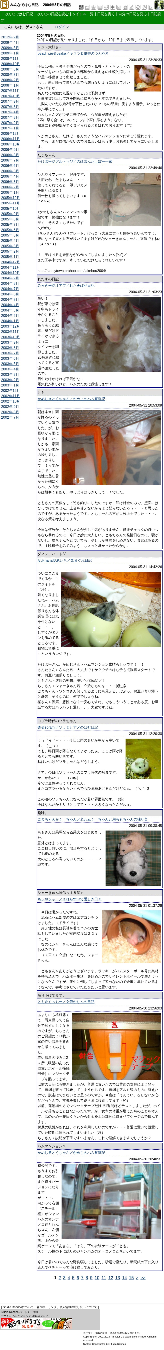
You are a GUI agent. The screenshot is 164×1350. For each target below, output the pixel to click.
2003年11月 (10, 332)
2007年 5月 (10, 107)
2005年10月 (10, 208)
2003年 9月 (10, 342)
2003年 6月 (10, 358)
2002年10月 (10, 401)
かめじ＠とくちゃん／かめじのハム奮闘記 (71, 399)
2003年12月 (10, 326)
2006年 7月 (10, 160)
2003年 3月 (10, 374)
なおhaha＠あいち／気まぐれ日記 (65, 560)
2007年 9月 (10, 101)
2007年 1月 (10, 128)
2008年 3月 (10, 75)
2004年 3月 (10, 310)
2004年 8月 (10, 283)
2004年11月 (10, 267)
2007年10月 (10, 96)
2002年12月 (10, 391)
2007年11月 (10, 91)
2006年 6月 (10, 166)
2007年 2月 (10, 123)
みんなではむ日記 (19, 14)
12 (110, 1277)
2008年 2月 (10, 80)
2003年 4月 (10, 369)
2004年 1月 (10, 321)
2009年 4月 (10, 42)
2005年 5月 (10, 235)
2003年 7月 (10, 353)
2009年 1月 (10, 53)
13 (117, 1277)
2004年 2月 (10, 316)
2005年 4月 (10, 241)
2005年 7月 (10, 224)
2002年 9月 (10, 407)
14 (124, 1277)
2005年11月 (10, 203)
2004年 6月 (10, 294)
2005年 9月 (10, 214)
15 (131, 1277)
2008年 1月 (10, 85)
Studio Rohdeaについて (18, 1307)
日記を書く (106, 14)
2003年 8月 (10, 348)
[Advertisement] (82, 1290)
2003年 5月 (10, 364)
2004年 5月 (10, 299)
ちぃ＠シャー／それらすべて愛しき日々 (70, 899)
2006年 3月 (10, 182)
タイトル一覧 (83, 14)
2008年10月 (10, 64)
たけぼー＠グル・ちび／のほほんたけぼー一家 (75, 161)
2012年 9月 (10, 37)
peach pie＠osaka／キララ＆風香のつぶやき (73, 53)
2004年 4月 (10, 305)
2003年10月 (10, 337)
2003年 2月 (10, 380)
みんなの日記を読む (53, 14)
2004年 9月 (10, 278)
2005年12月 (10, 198)
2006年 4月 (10, 176)
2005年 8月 (10, 219)
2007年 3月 (10, 117)
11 (104, 1277)
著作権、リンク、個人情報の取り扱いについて (66, 1307)
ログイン (62, 27)
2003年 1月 (10, 385)
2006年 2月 (10, 187)
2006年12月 (10, 133)
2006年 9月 (10, 150)
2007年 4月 (10, 112)
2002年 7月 (10, 417)
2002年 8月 (10, 412)
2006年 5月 (10, 171)
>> (142, 1277)
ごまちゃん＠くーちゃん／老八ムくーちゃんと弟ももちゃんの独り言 (93, 819)
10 (97, 1277)
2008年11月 (10, 58)
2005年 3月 (10, 246)
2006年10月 (10, 144)
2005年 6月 (10, 230)
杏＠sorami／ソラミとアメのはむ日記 (68, 727)
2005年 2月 (10, 251)
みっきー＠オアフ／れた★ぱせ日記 (66, 285)
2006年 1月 (10, 192)
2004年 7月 (10, 289)
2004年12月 (10, 262)
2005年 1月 (10, 257)
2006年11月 (10, 139)
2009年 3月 (10, 48)
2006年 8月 (10, 155)
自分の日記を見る (132, 14)
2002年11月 (10, 396)
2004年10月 (10, 273)
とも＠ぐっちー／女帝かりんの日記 (66, 1002)
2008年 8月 (10, 69)
